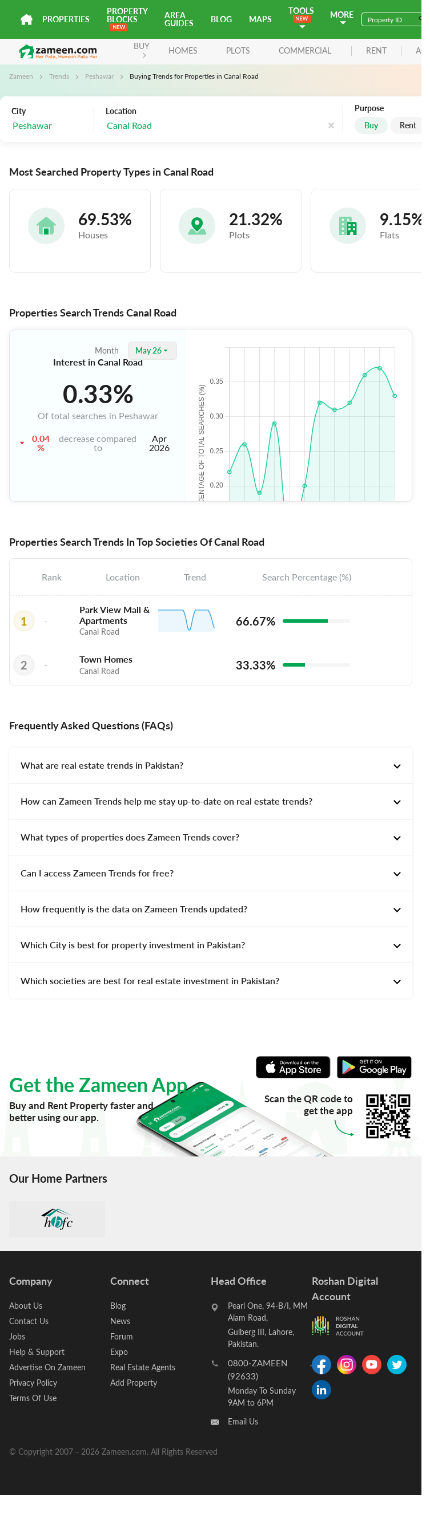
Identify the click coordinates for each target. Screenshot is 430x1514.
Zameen (21, 75)
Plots (238, 50)
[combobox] (163, 126)
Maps (260, 19)
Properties (66, 19)
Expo (119, 1351)
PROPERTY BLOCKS (127, 18)
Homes (183, 50)
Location (121, 111)
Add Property (133, 1382)
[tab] (210, 765)
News (120, 1321)
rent (376, 51)
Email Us (243, 1421)
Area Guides (179, 19)
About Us (25, 1305)
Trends (59, 75)
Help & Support (37, 1351)
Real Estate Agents (142, 1367)
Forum (121, 1336)
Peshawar (99, 75)
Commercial (305, 50)
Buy (371, 125)
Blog (221, 19)
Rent (408, 125)
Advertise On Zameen (47, 1367)
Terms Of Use (33, 1398)
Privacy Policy (33, 1382)
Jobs (17, 1336)
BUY (142, 49)
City (18, 111)
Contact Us (29, 1321)
